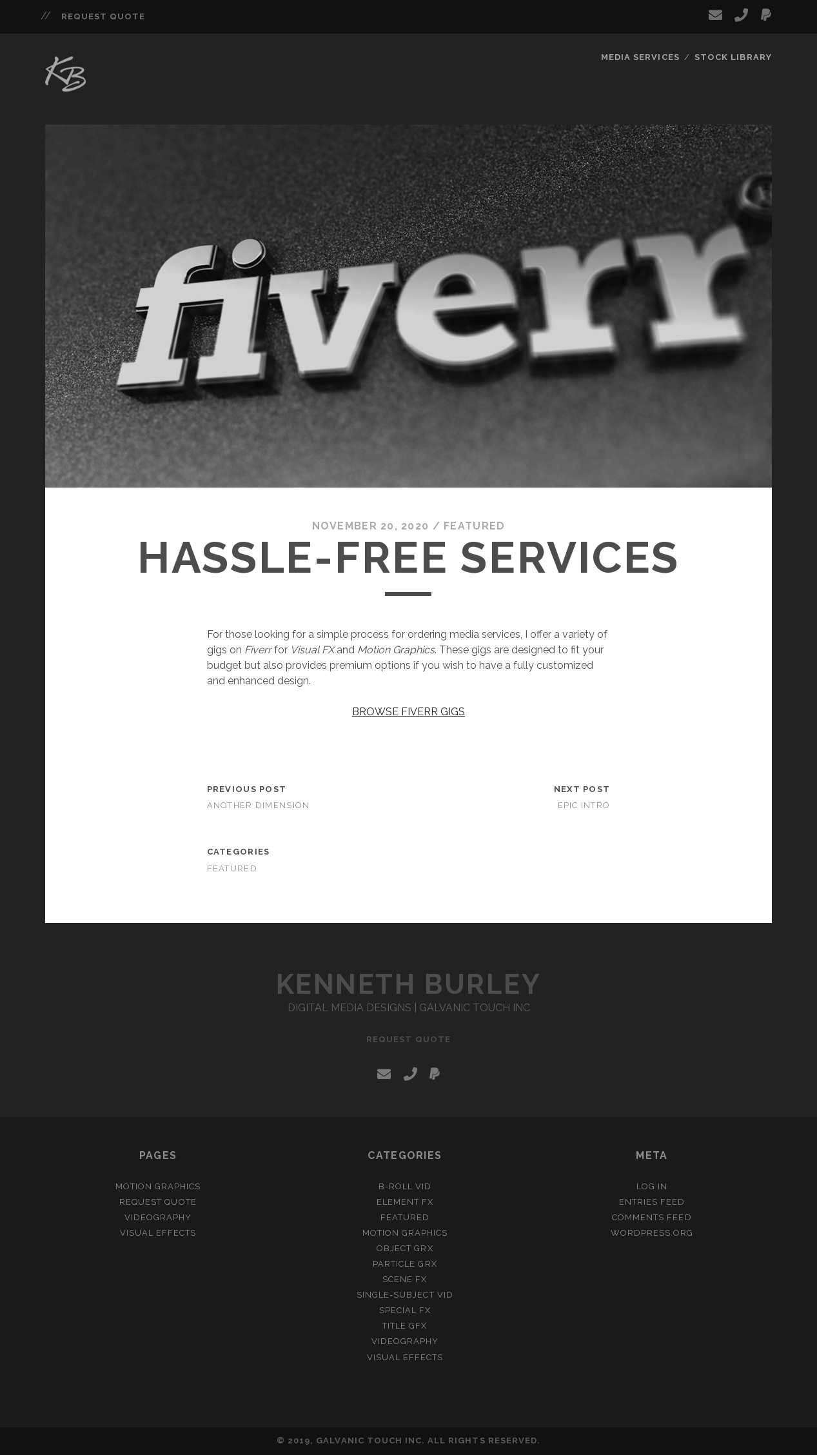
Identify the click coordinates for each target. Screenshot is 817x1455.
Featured (474, 526)
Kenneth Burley (408, 984)
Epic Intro (584, 805)
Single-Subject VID (405, 1295)
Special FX (405, 1310)
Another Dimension (258, 805)
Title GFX (404, 1326)
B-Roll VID (405, 1186)
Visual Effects (158, 1233)
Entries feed (652, 1202)
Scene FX (404, 1279)
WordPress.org (652, 1233)
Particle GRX (405, 1264)
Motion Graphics (158, 1186)
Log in (651, 1186)
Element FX (405, 1202)
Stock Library (733, 57)
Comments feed (652, 1217)
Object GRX (405, 1248)
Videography (158, 1217)
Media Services (640, 57)
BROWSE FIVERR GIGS (408, 712)
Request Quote (103, 16)
